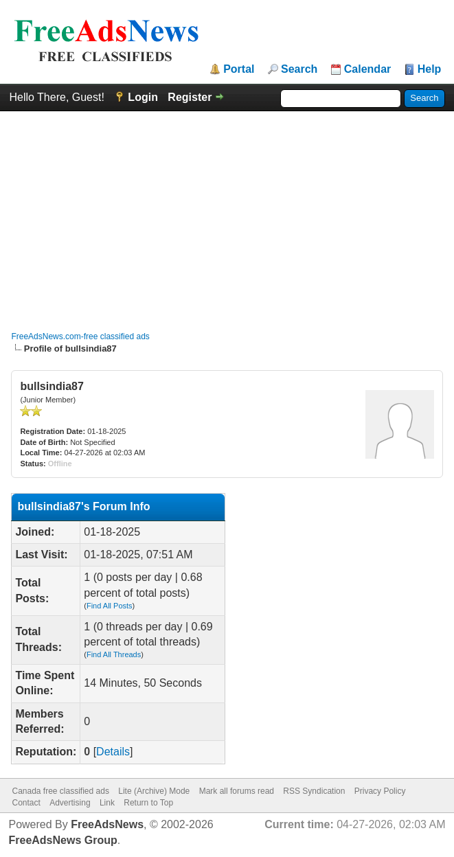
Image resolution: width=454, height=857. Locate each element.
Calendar (367, 69)
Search (299, 69)
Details (113, 751)
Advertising (69, 803)
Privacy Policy (380, 791)
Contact (26, 803)
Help (430, 69)
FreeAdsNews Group (62, 840)
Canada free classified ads (60, 791)
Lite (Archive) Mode (154, 791)
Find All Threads (114, 654)
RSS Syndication (314, 791)
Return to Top (148, 803)
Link (107, 803)
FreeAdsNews (107, 824)
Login (143, 97)
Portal (238, 69)
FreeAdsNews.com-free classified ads (80, 336)
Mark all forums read (236, 791)
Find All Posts (110, 606)
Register (190, 97)
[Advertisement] (227, 214)
